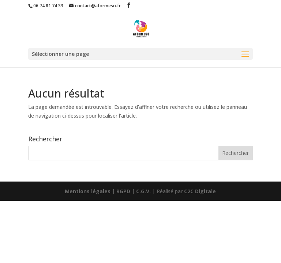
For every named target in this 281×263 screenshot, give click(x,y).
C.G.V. (143, 191)
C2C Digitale (200, 191)
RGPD (123, 191)
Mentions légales (87, 191)
